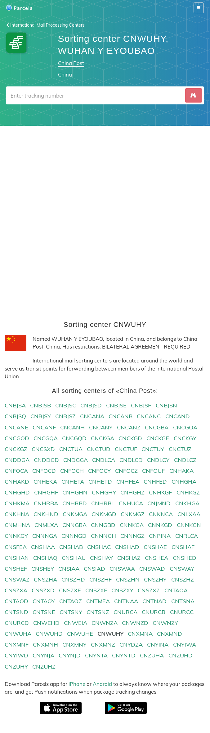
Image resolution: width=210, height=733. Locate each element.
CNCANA (92, 416)
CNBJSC (65, 405)
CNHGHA (184, 481)
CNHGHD (17, 492)
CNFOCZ (126, 470)
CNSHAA (43, 547)
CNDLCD (131, 459)
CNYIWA (184, 644)
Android (102, 684)
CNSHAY (101, 557)
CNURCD (17, 623)
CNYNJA (43, 655)
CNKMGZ (133, 514)
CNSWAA (122, 568)
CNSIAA (68, 568)
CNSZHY (155, 579)
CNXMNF (17, 644)
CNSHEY (42, 568)
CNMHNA (17, 525)
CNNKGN (189, 525)
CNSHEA (156, 557)
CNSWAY (182, 568)
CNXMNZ (103, 644)
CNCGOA (185, 427)
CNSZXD (43, 590)
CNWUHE (80, 634)
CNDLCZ (185, 459)
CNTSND (16, 612)
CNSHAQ (45, 557)
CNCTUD (98, 449)
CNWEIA (75, 623)
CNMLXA (46, 525)
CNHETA (72, 481)
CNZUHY (16, 666)
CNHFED (155, 481)
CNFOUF (153, 470)
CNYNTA (96, 655)
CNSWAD (152, 568)
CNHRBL (102, 503)
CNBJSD (91, 405)
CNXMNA (140, 634)
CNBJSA (15, 405)
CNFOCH (72, 470)
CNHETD (100, 481)
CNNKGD (160, 525)
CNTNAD (154, 601)
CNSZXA (16, 590)
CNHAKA (181, 470)
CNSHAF (183, 547)
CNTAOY (44, 601)
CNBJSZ (65, 416)
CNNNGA (44, 536)
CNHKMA (17, 503)
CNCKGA (102, 438)
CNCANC (149, 416)
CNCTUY (152, 449)
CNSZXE (70, 590)
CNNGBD (103, 525)
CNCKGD (130, 438)
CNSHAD (127, 547)
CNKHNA (17, 514)
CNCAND (177, 416)
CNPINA (160, 536)
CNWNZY (165, 623)
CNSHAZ (129, 557)
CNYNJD (70, 655)
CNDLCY (158, 459)
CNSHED (184, 557)
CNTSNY (71, 612)
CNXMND (169, 634)
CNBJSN (166, 405)
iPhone (77, 684)
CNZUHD (180, 655)
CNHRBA (46, 503)
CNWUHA (18, 634)
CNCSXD (43, 449)
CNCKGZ (16, 449)
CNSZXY (122, 590)
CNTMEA (98, 601)
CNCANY (101, 427)
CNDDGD (46, 459)
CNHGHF (46, 492)
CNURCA (125, 612)
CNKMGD (104, 514)
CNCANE (16, 427)
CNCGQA (46, 438)
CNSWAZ (17, 579)
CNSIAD (94, 568)
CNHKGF (160, 492)
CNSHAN (17, 557)
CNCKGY (185, 438)
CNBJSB (40, 405)
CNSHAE (155, 547)
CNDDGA (17, 459)
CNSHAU (74, 557)
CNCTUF (126, 449)
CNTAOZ (70, 601)
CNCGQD (74, 438)
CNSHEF (16, 568)
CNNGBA (74, 525)
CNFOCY (99, 470)
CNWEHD (46, 623)
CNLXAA (188, 514)
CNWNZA (105, 623)
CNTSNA (182, 601)
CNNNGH (103, 536)
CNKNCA (161, 514)
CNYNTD (124, 655)
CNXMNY (74, 644)
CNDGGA (75, 459)
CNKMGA (75, 514)
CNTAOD (16, 601)
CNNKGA (132, 525)
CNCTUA (71, 449)
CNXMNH (45, 644)
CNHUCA (131, 503)
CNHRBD (74, 503)
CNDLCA (103, 459)
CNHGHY (104, 492)
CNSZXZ (149, 590)
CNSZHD (73, 579)
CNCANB (120, 416)
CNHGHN (74, 492)
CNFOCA (16, 470)
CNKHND (46, 514)
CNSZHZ (182, 579)
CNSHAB (71, 547)
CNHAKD (17, 481)
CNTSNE (44, 612)
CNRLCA (186, 536)
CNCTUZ (180, 449)
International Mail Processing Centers (45, 25)
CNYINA (157, 644)
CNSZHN (128, 579)
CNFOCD (44, 470)
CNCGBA (156, 427)
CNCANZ (129, 427)
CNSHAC (99, 547)
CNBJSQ (15, 416)
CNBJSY (40, 416)
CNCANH (72, 427)
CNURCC (182, 612)
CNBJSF (141, 405)
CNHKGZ (188, 492)
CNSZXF (96, 590)
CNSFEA (16, 547)
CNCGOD (17, 438)
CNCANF (44, 427)
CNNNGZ (132, 536)
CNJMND (159, 503)
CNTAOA (176, 590)
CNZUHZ (44, 666)
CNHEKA (45, 481)
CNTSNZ (98, 612)
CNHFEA (127, 481)
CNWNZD (135, 623)
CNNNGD (74, 536)
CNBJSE (116, 405)
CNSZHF (100, 579)
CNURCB (153, 612)
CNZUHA (152, 655)
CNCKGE (157, 438)
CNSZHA (45, 579)
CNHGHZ (132, 492)
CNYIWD (16, 655)
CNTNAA (126, 601)
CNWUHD (49, 634)
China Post (71, 63)
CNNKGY (16, 536)
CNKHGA (187, 503)
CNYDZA (131, 644)
